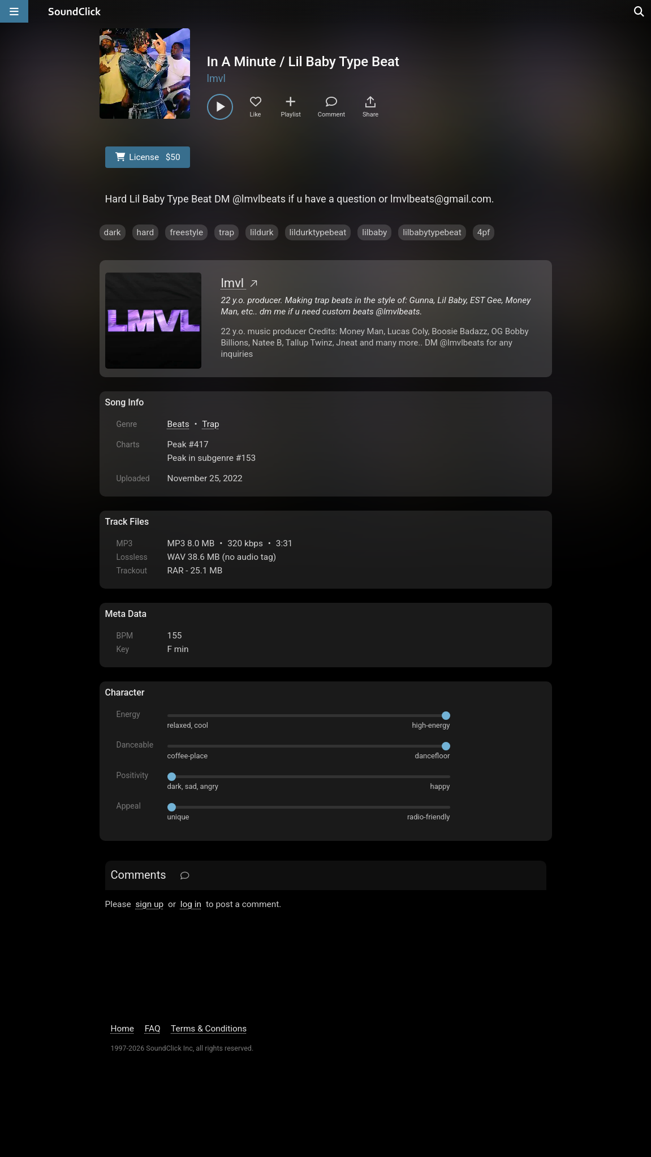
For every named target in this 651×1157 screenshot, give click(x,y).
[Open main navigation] (14, 11)
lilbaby (374, 232)
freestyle (186, 232)
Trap (210, 424)
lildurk (261, 232)
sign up (149, 904)
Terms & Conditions (209, 1029)
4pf (483, 232)
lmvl (216, 78)
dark (112, 232)
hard (145, 232)
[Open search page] (639, 11)
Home (122, 1029)
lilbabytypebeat (432, 232)
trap (226, 232)
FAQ (153, 1029)
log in (190, 904)
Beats (178, 424)
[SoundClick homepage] (74, 11)
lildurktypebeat (318, 232)
